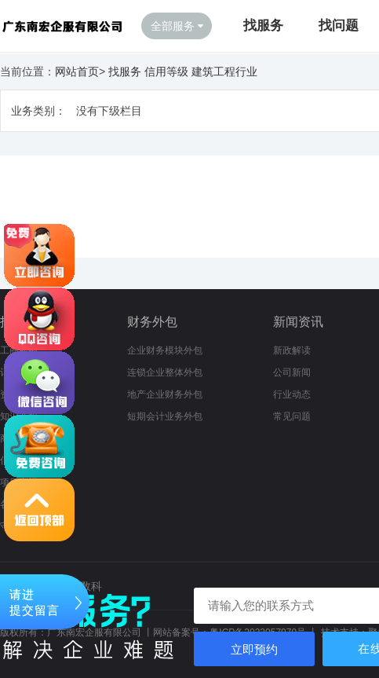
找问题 (339, 25)
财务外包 (152, 321)
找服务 (263, 25)
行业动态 (292, 394)
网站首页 (77, 71)
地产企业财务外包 (164, 394)
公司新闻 (292, 372)
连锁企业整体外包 (164, 372)
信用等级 (166, 71)
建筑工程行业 (224, 71)
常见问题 (292, 416)
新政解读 (292, 350)
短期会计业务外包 (164, 416)
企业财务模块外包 (164, 350)
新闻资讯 (298, 321)
